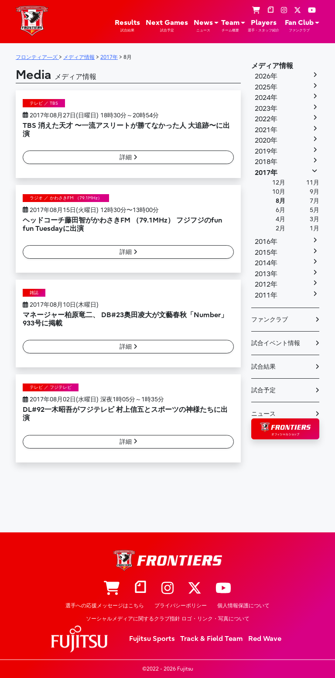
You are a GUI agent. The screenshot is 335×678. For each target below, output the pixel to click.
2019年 (266, 151)
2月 (280, 228)
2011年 (266, 295)
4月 (280, 219)
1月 (314, 228)
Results (127, 26)
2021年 (266, 130)
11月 (312, 182)
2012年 (266, 284)
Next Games (167, 26)
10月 (278, 191)
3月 (314, 219)
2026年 (266, 76)
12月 (278, 182)
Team (230, 26)
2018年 (266, 162)
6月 (280, 210)
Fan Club (299, 26)
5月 (314, 210)
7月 (314, 201)
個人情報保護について (243, 606)
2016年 (266, 242)
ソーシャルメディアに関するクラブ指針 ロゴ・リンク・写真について (168, 619)
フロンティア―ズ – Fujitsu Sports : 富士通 (32, 20)
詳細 (128, 157)
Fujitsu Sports (152, 639)
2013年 (266, 274)
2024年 (266, 98)
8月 (280, 201)
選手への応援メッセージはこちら (104, 606)
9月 (314, 191)
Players (263, 26)
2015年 (266, 253)
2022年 (266, 119)
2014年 (266, 263)
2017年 (266, 173)
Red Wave (264, 639)
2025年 (266, 87)
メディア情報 (272, 66)
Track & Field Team (211, 639)
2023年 (266, 109)
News (203, 26)
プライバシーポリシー (180, 606)
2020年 (266, 140)
